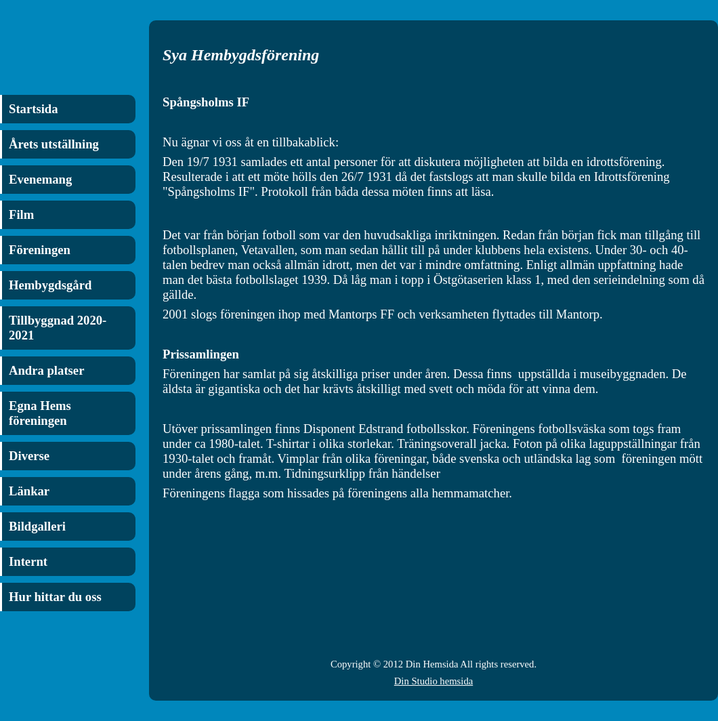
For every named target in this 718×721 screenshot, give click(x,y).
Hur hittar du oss (55, 597)
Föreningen (39, 250)
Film (21, 214)
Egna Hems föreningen (40, 413)
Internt (28, 561)
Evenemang (40, 179)
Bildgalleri (37, 526)
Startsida (33, 109)
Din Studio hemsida (433, 681)
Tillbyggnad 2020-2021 (57, 327)
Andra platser (46, 370)
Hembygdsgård (50, 285)
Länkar (29, 491)
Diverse (29, 456)
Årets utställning (54, 144)
